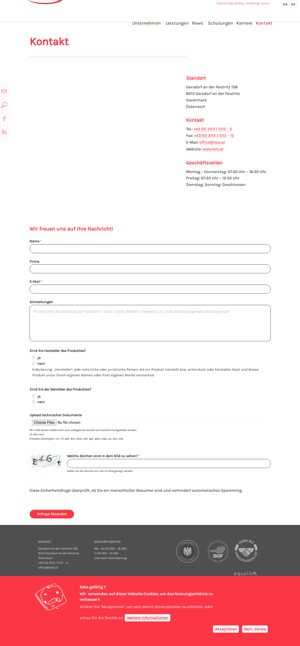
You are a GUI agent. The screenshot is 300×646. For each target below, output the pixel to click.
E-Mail (35, 281)
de (293, 4)
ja (39, 358)
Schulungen (221, 17)
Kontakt (263, 17)
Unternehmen (148, 17)
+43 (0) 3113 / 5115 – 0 (213, 128)
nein (41, 363)
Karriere (244, 17)
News (198, 17)
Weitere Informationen (147, 617)
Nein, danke (255, 629)
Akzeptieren (226, 629)
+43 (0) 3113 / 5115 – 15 (214, 135)
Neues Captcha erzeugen (31, 482)
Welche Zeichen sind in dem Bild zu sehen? (102, 456)
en (285, 4)
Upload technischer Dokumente (56, 415)
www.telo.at (213, 148)
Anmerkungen (41, 302)
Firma (34, 261)
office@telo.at (212, 141)
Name (34, 241)
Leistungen (178, 17)
